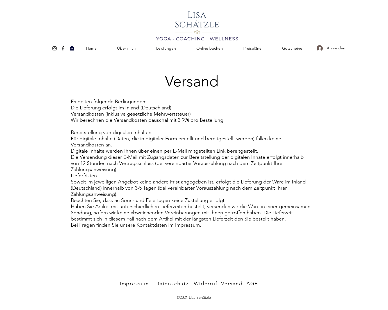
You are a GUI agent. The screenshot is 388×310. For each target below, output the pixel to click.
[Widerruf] (206, 283)
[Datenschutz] (173, 283)
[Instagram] (54, 48)
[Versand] (232, 283)
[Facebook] (63, 48)
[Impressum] (135, 283)
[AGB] (253, 283)
